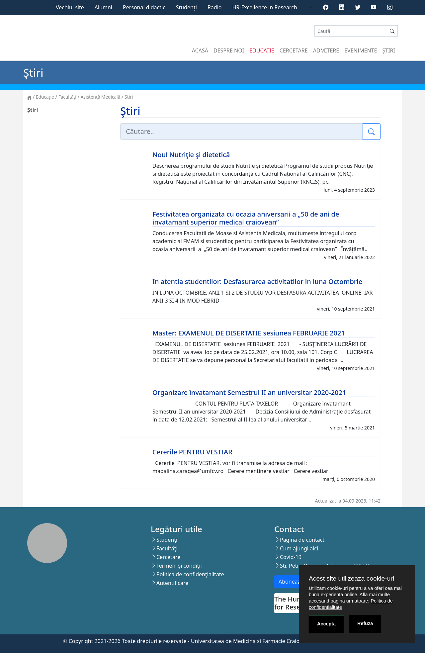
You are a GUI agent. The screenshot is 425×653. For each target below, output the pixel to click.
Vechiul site (70, 7)
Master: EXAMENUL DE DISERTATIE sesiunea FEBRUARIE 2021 (248, 332)
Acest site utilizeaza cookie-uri (351, 578)
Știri (388, 50)
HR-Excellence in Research (264, 7)
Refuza (365, 623)
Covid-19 (290, 557)
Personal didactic (144, 7)
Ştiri (129, 97)
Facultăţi (67, 97)
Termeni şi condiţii (179, 565)
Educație (261, 50)
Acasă (200, 50)
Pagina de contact (302, 539)
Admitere (326, 50)
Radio (215, 7)
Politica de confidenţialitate (190, 574)
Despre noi (228, 50)
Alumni (103, 7)
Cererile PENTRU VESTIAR (192, 451)
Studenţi (166, 539)
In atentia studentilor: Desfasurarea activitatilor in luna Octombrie (257, 281)
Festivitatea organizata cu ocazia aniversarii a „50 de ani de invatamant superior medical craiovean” (245, 218)
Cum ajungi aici (299, 548)
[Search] (350, 31)
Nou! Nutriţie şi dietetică (191, 154)
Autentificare (172, 583)
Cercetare (294, 50)
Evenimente (360, 50)
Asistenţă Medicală (100, 97)
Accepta (326, 623)
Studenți (186, 7)
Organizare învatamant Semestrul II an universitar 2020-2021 (249, 392)
